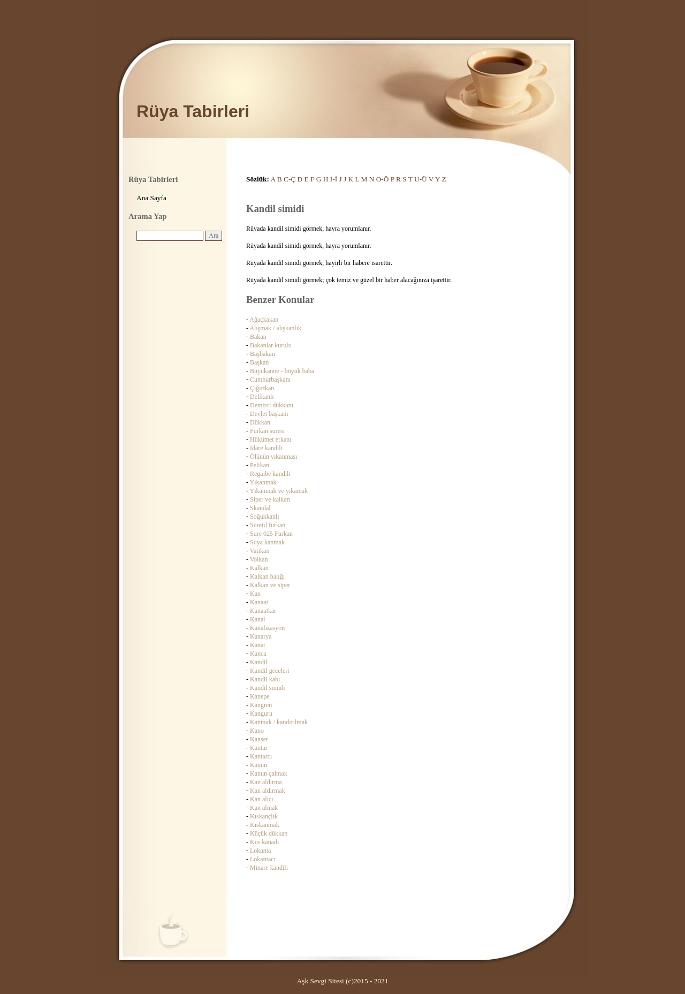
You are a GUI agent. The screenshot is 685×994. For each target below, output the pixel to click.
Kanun (258, 765)
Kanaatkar (263, 610)
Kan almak (264, 807)
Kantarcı (261, 756)
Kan (255, 593)
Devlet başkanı (269, 414)
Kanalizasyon (267, 628)
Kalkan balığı (267, 576)
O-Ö (382, 179)
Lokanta (260, 850)
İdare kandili (266, 448)
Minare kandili (269, 867)
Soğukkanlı (264, 516)
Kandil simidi (267, 688)
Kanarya (261, 636)
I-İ (333, 179)
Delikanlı (262, 396)
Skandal (260, 508)
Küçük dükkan (268, 833)
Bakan (258, 336)
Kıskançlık (264, 816)
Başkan (259, 362)
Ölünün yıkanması (273, 456)
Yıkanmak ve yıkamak (279, 491)
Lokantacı (263, 859)
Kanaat (259, 602)
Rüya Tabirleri (192, 111)
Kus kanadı (264, 842)
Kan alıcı (261, 799)
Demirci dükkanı (271, 405)
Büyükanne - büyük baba (282, 371)
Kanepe (260, 696)
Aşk (302, 981)
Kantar (259, 748)
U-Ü (420, 179)
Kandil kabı (265, 679)
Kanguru (261, 713)
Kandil (259, 662)
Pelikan (259, 465)
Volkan (259, 559)
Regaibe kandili (270, 473)
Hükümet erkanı (271, 439)
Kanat (257, 645)
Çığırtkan (262, 388)
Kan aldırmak (267, 790)
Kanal (257, 619)
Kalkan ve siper (270, 585)
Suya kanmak (267, 542)
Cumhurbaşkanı (270, 379)
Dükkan (260, 422)
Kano (257, 730)
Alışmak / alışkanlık (275, 328)
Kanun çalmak (268, 773)
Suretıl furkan (267, 525)
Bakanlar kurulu (271, 345)
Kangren (261, 705)
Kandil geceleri (270, 670)
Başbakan (262, 354)
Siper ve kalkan (270, 499)
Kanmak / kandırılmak (279, 722)
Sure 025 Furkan (271, 533)
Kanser (259, 739)
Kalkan (259, 568)
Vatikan (260, 551)
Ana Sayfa (151, 198)
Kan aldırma (266, 782)
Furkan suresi (267, 431)
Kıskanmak (264, 825)
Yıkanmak (263, 482)
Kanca (258, 653)
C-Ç (289, 179)
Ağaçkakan (263, 319)
